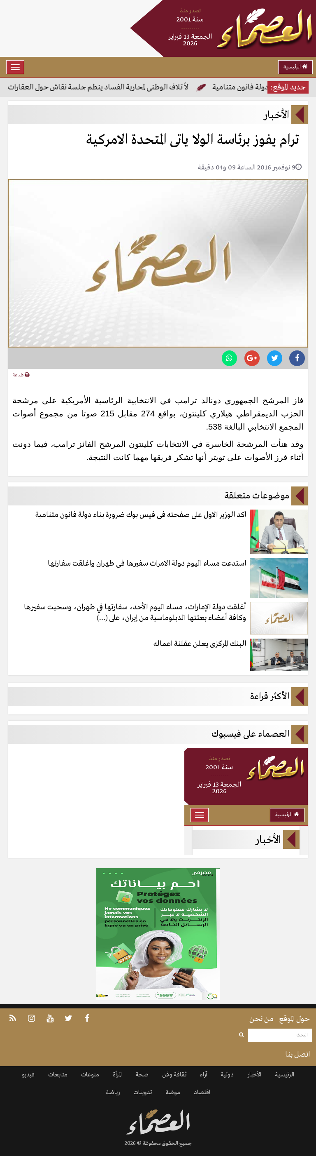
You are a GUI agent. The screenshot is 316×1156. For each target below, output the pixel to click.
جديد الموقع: (288, 87)
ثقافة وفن (174, 1075)
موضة (172, 1092)
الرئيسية (295, 66)
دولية (227, 1075)
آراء (203, 1075)
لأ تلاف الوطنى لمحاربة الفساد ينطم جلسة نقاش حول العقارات (99, 87)
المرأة (117, 1075)
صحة (142, 1075)
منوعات (90, 1075)
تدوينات (142, 1092)
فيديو (28, 1075)
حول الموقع (294, 1019)
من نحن (261, 1019)
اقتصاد (202, 1092)
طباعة (21, 375)
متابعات (57, 1075)
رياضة (113, 1092)
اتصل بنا (297, 1055)
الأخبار (254, 1075)
